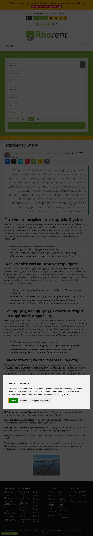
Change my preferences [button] (40, 401)
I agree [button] (13, 401)
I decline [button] (23, 401)
